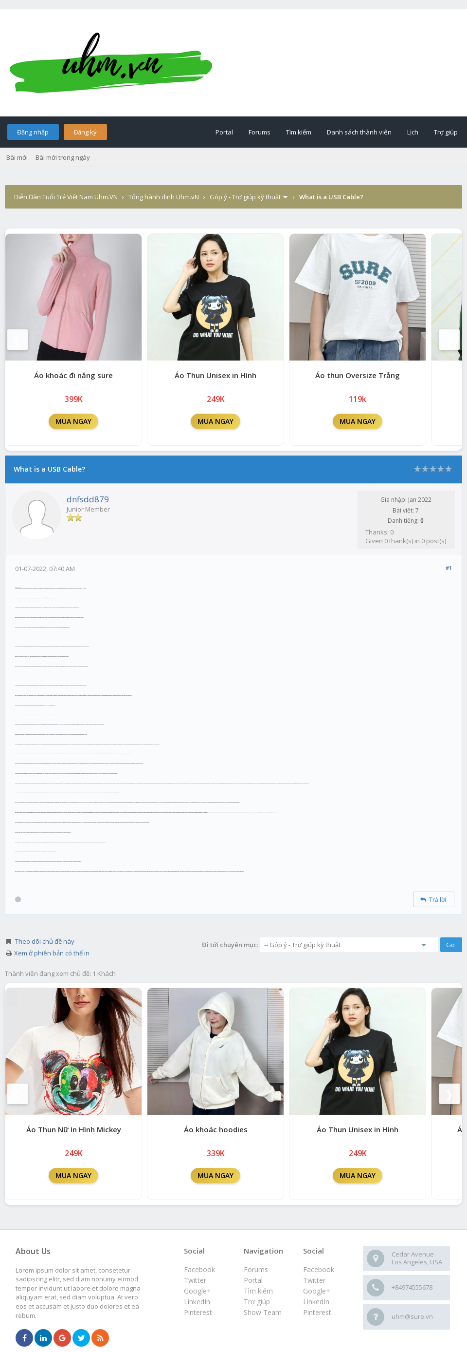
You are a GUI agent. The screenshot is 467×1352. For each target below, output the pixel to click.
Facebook (318, 1269)
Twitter (314, 1280)
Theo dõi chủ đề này (44, 941)
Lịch (412, 132)
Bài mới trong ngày (63, 157)
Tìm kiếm (298, 132)
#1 (449, 567)
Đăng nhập (33, 132)
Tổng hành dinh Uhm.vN (163, 196)
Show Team (263, 1312)
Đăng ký (85, 132)
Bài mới (17, 157)
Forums (259, 132)
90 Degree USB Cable (61, 724)
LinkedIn (316, 1301)
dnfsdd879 (88, 499)
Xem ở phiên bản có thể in (52, 953)
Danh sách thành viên (359, 132)
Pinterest (317, 1312)
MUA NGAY (73, 421)
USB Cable (82, 588)
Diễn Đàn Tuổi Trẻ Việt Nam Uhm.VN (66, 196)
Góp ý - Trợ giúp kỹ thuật (245, 196)
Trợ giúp (446, 132)
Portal (224, 132)
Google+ (316, 1290)
